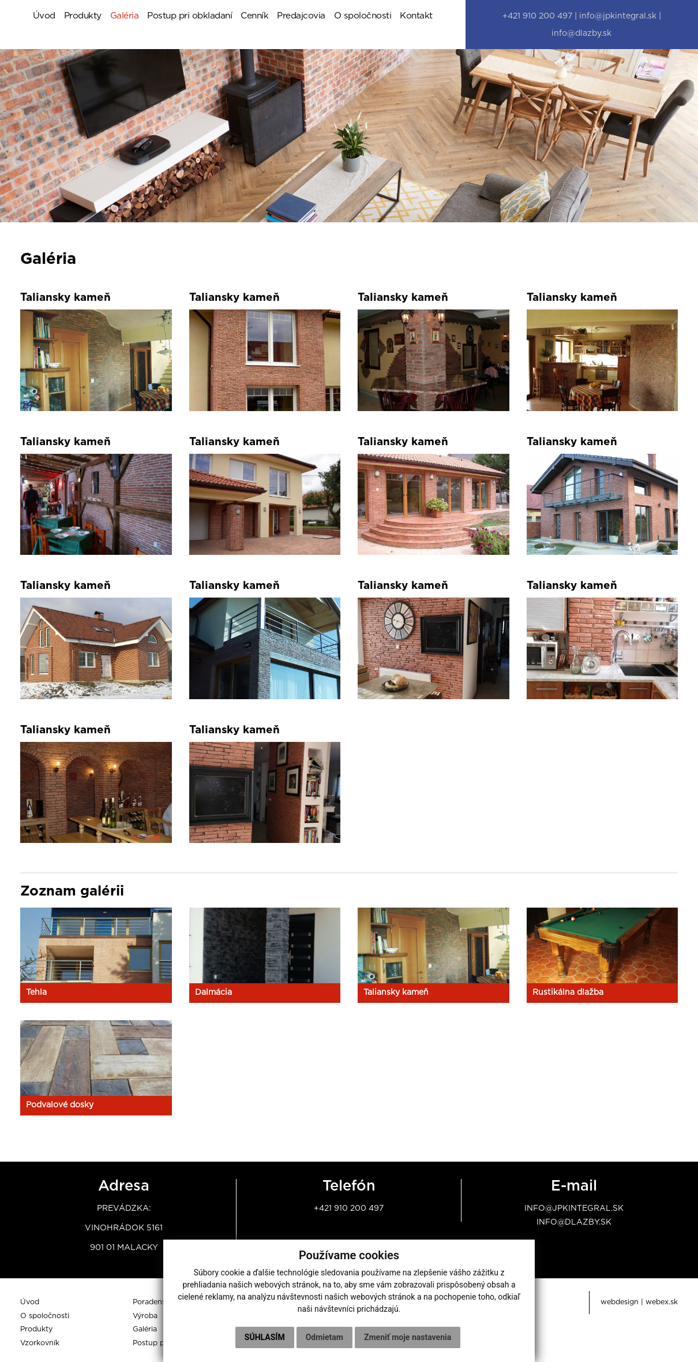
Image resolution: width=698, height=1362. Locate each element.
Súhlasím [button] (265, 1337)
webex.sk (662, 1305)
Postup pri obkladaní (189, 17)
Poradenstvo (155, 1305)
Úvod (44, 17)
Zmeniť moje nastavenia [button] (407, 1337)
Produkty (83, 17)
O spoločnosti (363, 17)
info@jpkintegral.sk (574, 1211)
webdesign (620, 1305)
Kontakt (416, 17)
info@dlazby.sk (574, 1225)
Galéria (124, 17)
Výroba (145, 1319)
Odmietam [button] (324, 1337)
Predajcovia (301, 17)
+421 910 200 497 (349, 1211)
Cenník (254, 17)
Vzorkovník (39, 1346)
